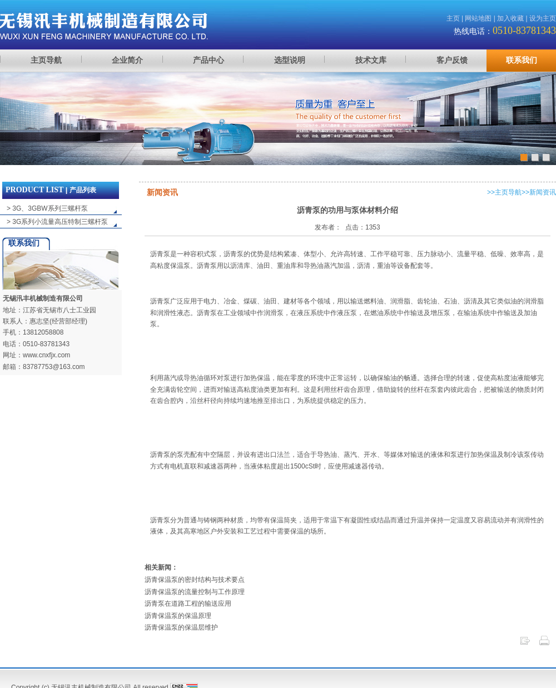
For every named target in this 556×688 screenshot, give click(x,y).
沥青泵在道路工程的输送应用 (188, 603)
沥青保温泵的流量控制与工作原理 (195, 592)
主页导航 (508, 192)
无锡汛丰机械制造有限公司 (43, 298)
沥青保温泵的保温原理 (178, 616)
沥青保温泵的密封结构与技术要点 (195, 580)
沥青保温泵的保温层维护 (181, 627)
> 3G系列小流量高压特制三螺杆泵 (57, 222)
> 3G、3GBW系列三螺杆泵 (47, 208)
